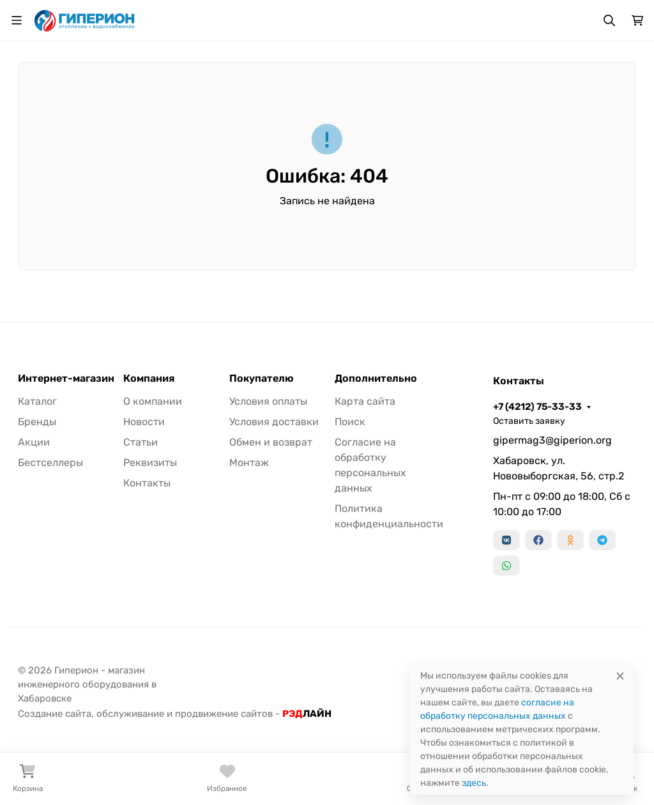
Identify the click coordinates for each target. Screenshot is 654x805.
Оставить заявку (529, 421)
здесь (474, 783)
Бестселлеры (50, 462)
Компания (148, 378)
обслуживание (130, 713)
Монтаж (249, 462)
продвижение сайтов (224, 713)
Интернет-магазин (66, 378)
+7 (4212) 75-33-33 (537, 406)
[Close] (620, 675)
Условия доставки (274, 422)
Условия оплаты (268, 401)
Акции (34, 442)
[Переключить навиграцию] (16, 20)
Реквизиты (150, 462)
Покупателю (261, 378)
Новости (144, 422)
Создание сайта (54, 713)
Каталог (37, 401)
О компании (152, 401)
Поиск (350, 422)
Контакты (147, 483)
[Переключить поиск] (609, 20)
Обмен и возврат (270, 442)
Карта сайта (365, 401)
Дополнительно (376, 378)
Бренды (37, 422)
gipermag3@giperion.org (552, 440)
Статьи (140, 442)
